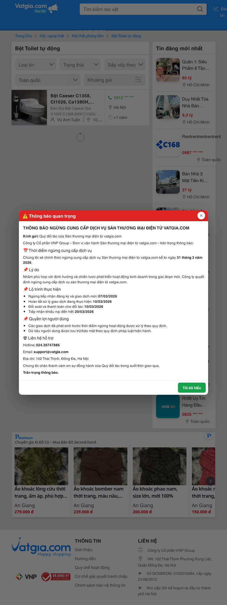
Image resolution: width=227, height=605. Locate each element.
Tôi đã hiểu (192, 387)
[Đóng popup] (201, 215)
